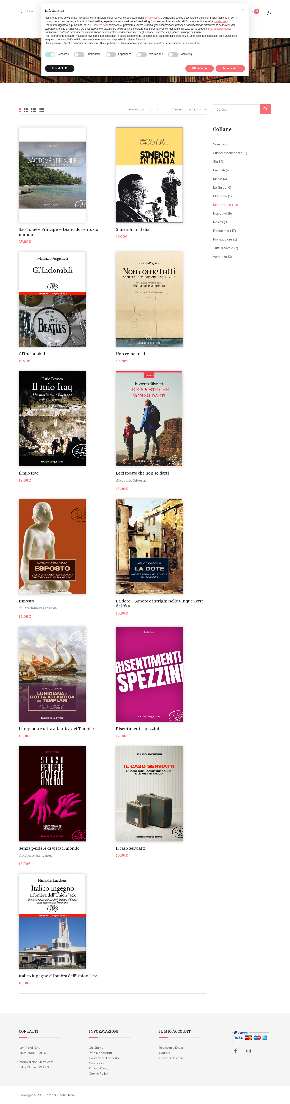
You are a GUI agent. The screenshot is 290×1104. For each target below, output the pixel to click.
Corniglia (219, 144)
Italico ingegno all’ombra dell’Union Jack (58, 975)
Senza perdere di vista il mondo (49, 848)
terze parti (102, 25)
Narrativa (220, 213)
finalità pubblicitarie (219, 28)
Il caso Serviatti (130, 848)
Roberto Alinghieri (37, 855)
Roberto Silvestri (133, 480)
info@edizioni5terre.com (36, 1062)
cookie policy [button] (221, 21)
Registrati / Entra (171, 1048)
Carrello (164, 1053)
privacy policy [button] (152, 17)
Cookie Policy (98, 1073)
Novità (218, 222)
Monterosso (222, 205)
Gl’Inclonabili (32, 353)
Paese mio (221, 231)
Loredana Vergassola (39, 608)
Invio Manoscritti (100, 1053)
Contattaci (96, 1063)
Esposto (26, 601)
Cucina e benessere (227, 153)
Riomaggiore (222, 239)
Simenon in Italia (132, 229)
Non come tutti (130, 353)
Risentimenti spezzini (137, 728)
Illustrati (219, 170)
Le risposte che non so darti (142, 473)
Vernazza (220, 257)
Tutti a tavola (223, 248)
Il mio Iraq (29, 473)
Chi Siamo (96, 1048)
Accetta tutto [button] (230, 68)
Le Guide (219, 187)
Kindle (217, 179)
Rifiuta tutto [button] (199, 68)
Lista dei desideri (171, 1058)
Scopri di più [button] (60, 68)
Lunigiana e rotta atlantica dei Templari (57, 728)
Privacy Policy (98, 1068)
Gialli (216, 161)
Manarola (220, 196)
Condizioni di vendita (104, 1058)
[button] (243, 10)
